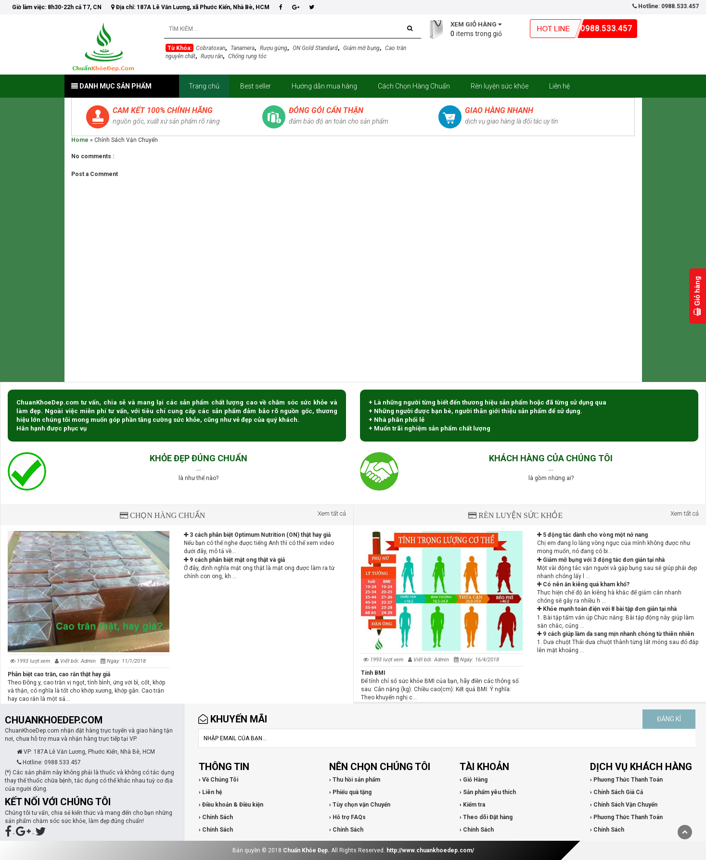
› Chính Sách (216, 817)
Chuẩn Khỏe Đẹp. (306, 850)
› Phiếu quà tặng (350, 792)
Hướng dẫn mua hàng (324, 86)
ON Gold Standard (315, 48)
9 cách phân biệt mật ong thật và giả (234, 559)
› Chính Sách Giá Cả (616, 792)
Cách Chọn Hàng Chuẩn (414, 86)
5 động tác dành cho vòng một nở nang (592, 534)
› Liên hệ (210, 792)
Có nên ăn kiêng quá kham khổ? (583, 584)
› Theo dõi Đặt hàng (486, 817)
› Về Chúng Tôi (218, 779)
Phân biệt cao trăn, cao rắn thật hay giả (59, 674)
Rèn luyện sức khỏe (499, 86)
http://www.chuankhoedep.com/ (430, 850)
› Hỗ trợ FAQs (347, 817)
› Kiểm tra (472, 804)
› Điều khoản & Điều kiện (231, 804)
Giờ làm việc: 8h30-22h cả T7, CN (57, 7)
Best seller (255, 86)
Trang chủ (204, 86)
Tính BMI (373, 673)
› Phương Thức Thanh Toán (626, 779)
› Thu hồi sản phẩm (354, 779)
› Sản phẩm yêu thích (488, 792)
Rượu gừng (273, 48)
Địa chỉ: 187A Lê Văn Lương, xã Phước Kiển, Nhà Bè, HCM (190, 7)
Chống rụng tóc (247, 56)
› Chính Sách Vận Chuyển (623, 804)
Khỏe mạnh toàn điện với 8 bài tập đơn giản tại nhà (607, 609)
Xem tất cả (332, 513)
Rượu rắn (212, 56)
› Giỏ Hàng (474, 779)
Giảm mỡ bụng (361, 48)
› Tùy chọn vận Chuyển (359, 804)
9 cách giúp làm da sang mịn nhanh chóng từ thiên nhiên (615, 634)
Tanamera (243, 48)
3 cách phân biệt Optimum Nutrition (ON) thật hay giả (257, 534)
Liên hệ (559, 86)
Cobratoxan (210, 48)
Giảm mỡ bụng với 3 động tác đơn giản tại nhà (601, 559)
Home (80, 140)
